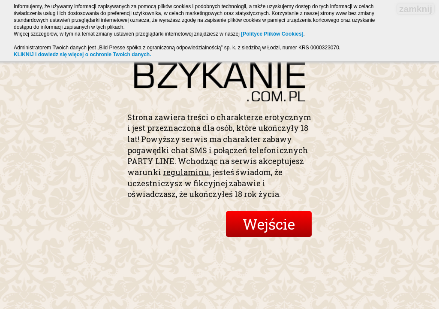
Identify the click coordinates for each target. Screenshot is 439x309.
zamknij (415, 9)
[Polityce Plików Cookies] (272, 34)
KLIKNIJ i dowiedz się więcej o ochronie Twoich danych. (82, 55)
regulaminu (186, 172)
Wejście (269, 223)
